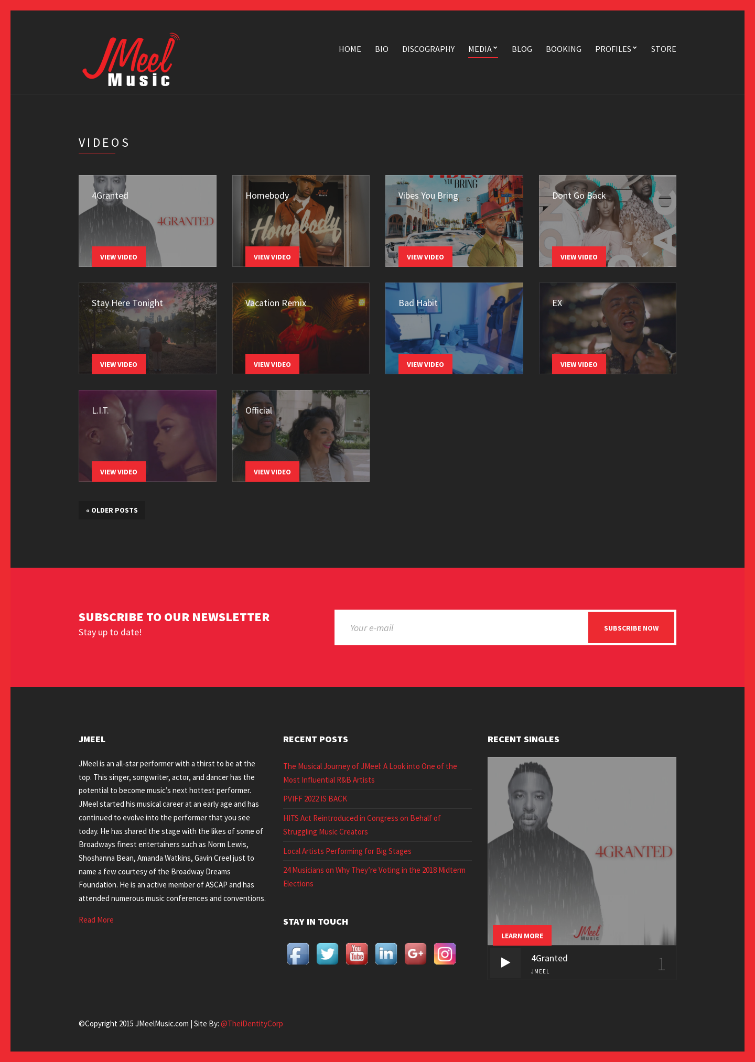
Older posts (112, 510)
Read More (96, 920)
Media (480, 49)
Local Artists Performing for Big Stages (347, 851)
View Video (118, 257)
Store (663, 49)
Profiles (613, 49)
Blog (522, 49)
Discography (428, 49)
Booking (563, 49)
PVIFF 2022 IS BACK (315, 799)
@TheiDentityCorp (252, 1023)
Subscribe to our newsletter (174, 617)
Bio (382, 49)
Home (350, 49)
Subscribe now (631, 628)
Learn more (522, 935)
